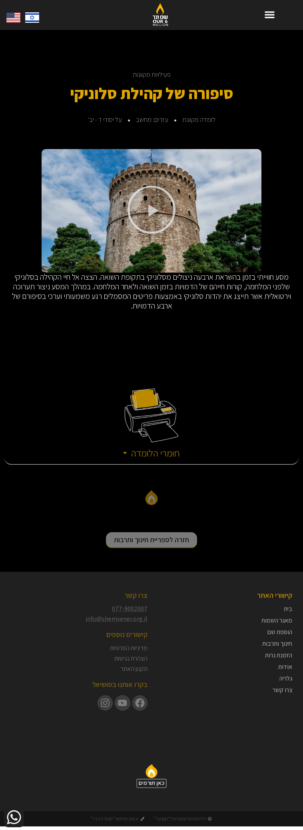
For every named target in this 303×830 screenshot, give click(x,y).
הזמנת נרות (278, 655)
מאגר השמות (276, 621)
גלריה (285, 679)
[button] (269, 14)
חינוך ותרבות (277, 644)
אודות (285, 667)
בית (288, 609)
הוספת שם (279, 632)
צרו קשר (282, 690)
